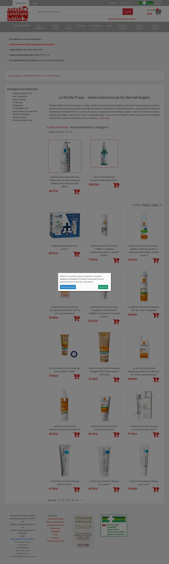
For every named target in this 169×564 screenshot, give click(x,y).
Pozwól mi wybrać (68, 287)
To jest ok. (103, 287)
